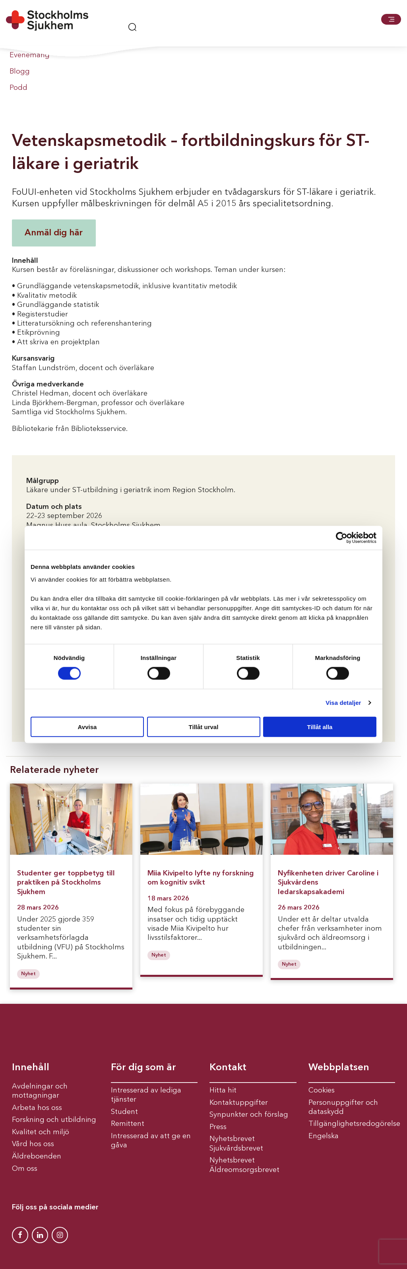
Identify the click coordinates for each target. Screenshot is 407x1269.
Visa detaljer (343, 702)
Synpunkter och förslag (248, 1114)
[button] (391, 19)
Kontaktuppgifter (238, 1102)
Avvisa (87, 726)
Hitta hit (222, 1090)
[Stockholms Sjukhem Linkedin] (40, 1235)
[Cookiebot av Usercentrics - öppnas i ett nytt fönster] (341, 538)
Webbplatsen (338, 1068)
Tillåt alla (320, 726)
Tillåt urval (204, 726)
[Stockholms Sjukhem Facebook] (20, 1235)
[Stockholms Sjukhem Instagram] (60, 1235)
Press (218, 1127)
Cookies (321, 1090)
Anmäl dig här (54, 233)
